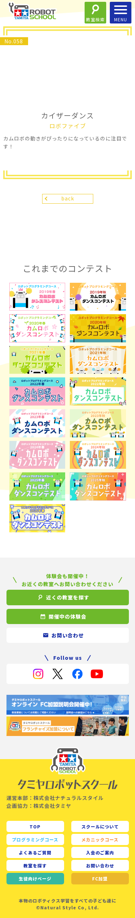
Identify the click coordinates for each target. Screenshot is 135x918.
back (67, 198)
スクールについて (100, 826)
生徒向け (35, 878)
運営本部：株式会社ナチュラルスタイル (55, 797)
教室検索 (95, 19)
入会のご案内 (100, 852)
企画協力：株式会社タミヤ (38, 805)
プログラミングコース (35, 839)
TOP (35, 826)
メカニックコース (99, 839)
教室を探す (35, 865)
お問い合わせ (100, 865)
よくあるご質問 (35, 852)
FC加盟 (100, 878)
